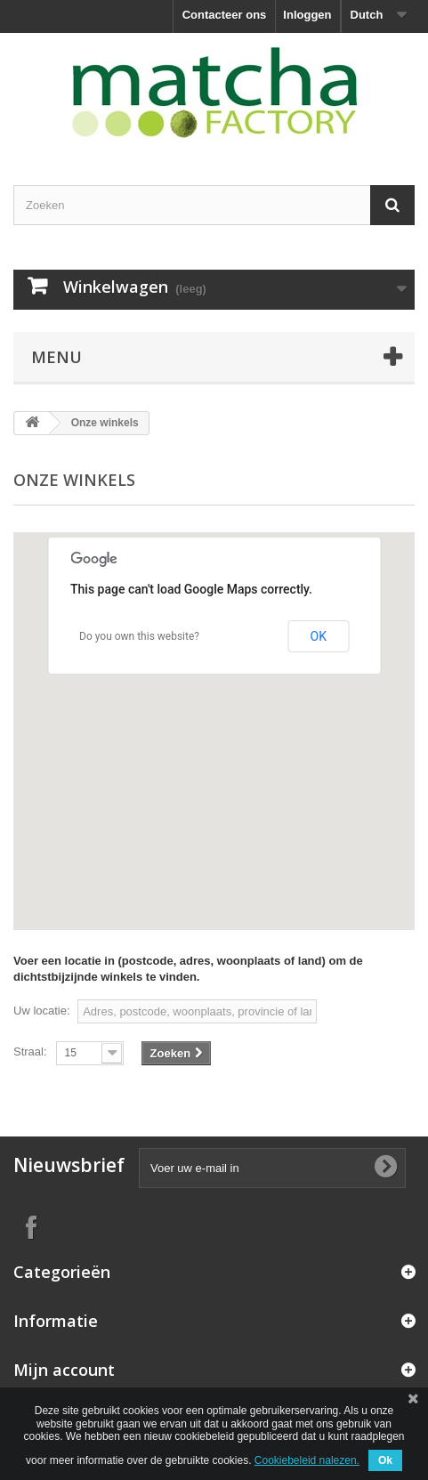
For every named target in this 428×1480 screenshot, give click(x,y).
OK (319, 636)
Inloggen (307, 14)
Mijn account (64, 1369)
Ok (385, 1460)
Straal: (30, 1051)
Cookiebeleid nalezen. (306, 1460)
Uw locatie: (41, 1010)
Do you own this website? (139, 636)
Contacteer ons (224, 14)
